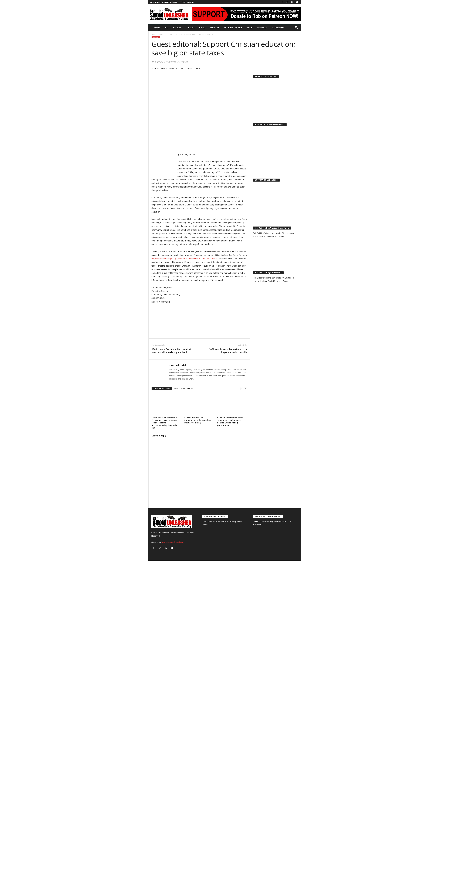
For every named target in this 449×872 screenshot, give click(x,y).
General (161, 34)
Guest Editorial (160, 68)
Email (191, 27)
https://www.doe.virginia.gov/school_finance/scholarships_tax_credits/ (184, 258)
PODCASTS (178, 27)
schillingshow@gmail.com (173, 542)
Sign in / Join (188, 2)
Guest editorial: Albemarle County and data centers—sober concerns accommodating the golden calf (165, 422)
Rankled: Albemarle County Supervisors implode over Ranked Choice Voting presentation (230, 421)
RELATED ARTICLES (162, 388)
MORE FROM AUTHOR (183, 388)
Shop (250, 27)
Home (157, 27)
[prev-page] (241, 388)
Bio (166, 27)
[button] (296, 27)
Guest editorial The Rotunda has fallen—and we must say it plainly (197, 420)
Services (214, 27)
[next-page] (245, 388)
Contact (262, 27)
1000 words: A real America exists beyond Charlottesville (228, 351)
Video (202, 27)
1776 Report (279, 27)
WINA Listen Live (233, 27)
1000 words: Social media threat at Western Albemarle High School (171, 351)
